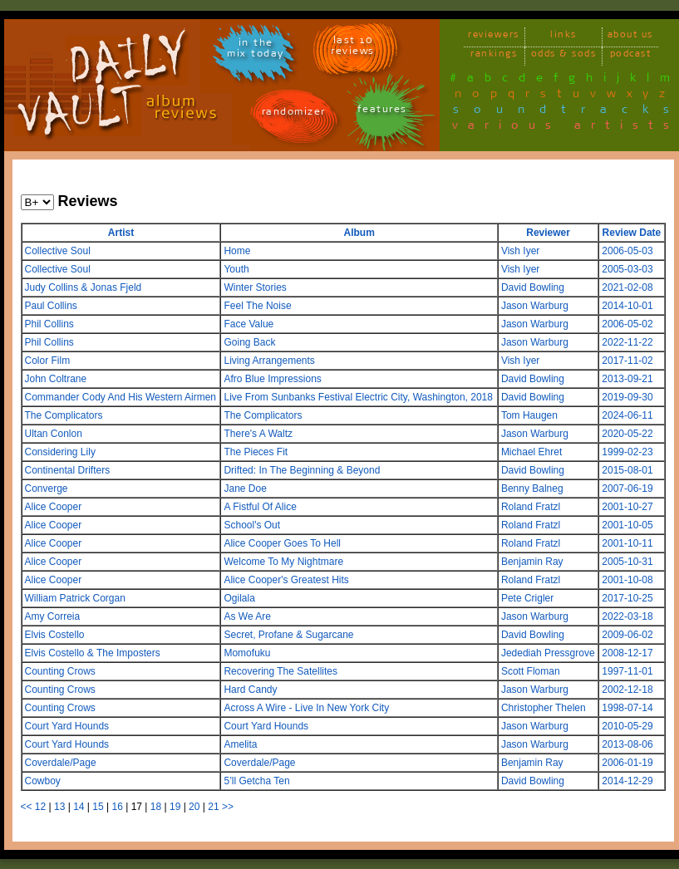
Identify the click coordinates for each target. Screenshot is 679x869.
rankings (493, 56)
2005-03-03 (627, 269)
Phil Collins (49, 324)
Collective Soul (58, 251)
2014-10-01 (627, 306)
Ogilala (239, 598)
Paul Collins (51, 306)
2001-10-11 (627, 543)
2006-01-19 (627, 762)
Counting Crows (60, 671)
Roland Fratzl (530, 507)
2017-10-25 (627, 598)
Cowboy (43, 781)
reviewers (493, 37)
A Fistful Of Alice (260, 507)
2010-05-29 (627, 726)
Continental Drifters (68, 470)
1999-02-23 (627, 452)
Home (237, 251)
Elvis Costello (55, 635)
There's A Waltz (258, 433)
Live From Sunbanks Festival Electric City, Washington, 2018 (358, 397)
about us (630, 37)
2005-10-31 (627, 561)
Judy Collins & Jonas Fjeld (83, 287)
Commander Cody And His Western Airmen (121, 397)
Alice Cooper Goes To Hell (282, 543)
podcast (631, 56)
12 (40, 807)
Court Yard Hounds (67, 726)
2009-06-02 (627, 635)
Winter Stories (255, 287)
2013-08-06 (627, 744)
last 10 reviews (353, 48)
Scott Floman (530, 671)
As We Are (247, 616)
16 (116, 807)
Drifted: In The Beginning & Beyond (302, 470)
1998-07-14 (627, 708)
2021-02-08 (627, 287)
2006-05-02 (627, 324)
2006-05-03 (627, 251)
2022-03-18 (627, 616)
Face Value (248, 324)
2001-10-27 (627, 507)
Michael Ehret (531, 452)
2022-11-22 (627, 342)
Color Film (48, 360)
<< (26, 807)
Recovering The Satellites (280, 671)
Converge (46, 488)
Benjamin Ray (532, 561)
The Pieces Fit (256, 452)
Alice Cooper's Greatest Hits (286, 580)
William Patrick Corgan (75, 598)
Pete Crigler (527, 598)
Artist (121, 232)
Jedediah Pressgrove (548, 653)
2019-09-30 (627, 397)
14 (78, 807)
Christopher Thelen (543, 708)
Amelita (240, 744)
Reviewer (548, 232)
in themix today (255, 51)
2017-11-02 (627, 360)
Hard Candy (250, 689)
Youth (236, 269)
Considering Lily (60, 452)
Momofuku (247, 653)
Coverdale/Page (60, 762)
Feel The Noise (257, 306)
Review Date (632, 232)
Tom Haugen (529, 415)
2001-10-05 (627, 525)
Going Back (249, 342)
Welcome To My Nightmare (283, 561)
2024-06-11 (627, 415)
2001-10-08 (627, 580)
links (563, 37)
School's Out (252, 525)
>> (228, 807)
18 (155, 807)
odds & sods (564, 56)
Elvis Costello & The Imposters (92, 653)
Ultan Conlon (53, 433)
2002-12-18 (627, 689)
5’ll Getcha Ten (256, 781)
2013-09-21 (627, 379)
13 (59, 807)
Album (358, 232)
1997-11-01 (627, 671)
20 (194, 807)
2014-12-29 (627, 781)
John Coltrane (56, 379)
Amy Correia (53, 616)
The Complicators (64, 415)
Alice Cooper (53, 507)
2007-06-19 (627, 488)
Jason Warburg (534, 306)
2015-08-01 (627, 470)
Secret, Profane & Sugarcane (288, 635)
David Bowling (532, 287)
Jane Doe (245, 488)
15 (97, 807)
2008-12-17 (627, 653)
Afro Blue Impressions (272, 379)
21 (213, 807)
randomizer (294, 114)
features (382, 111)
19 (175, 807)
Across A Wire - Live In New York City (306, 708)
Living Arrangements (269, 360)
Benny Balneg (532, 488)
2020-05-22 (627, 433)
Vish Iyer (520, 251)
